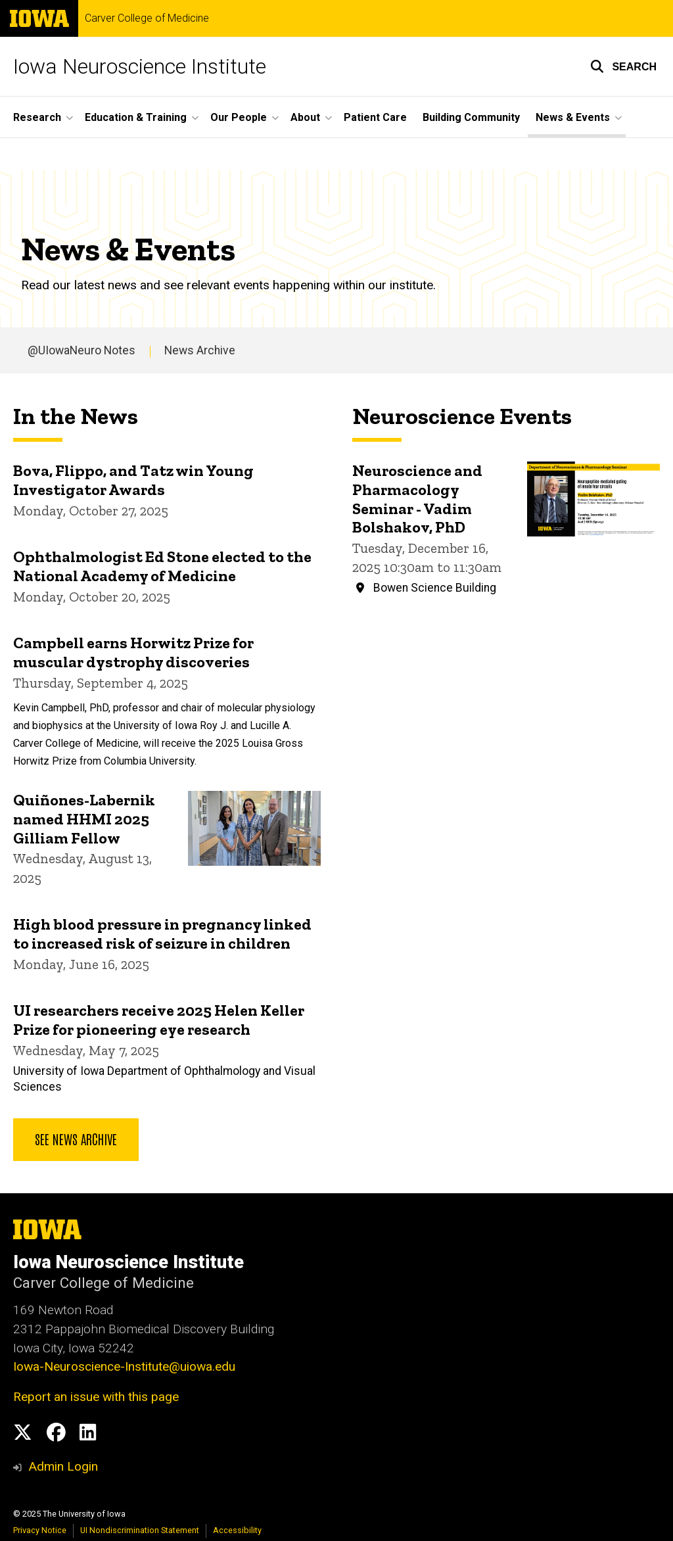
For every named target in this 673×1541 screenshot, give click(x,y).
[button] (623, 66)
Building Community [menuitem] (471, 117)
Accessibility (237, 1530)
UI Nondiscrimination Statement (139, 1530)
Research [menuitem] (37, 117)
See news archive (76, 1138)
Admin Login (63, 1466)
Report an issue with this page (96, 1396)
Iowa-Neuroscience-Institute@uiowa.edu (124, 1366)
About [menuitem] (305, 117)
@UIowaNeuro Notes (81, 350)
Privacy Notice (39, 1530)
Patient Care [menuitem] (375, 117)
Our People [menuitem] (238, 117)
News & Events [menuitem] (573, 117)
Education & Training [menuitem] (136, 117)
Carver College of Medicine (147, 18)
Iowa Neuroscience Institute (139, 66)
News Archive (199, 350)
